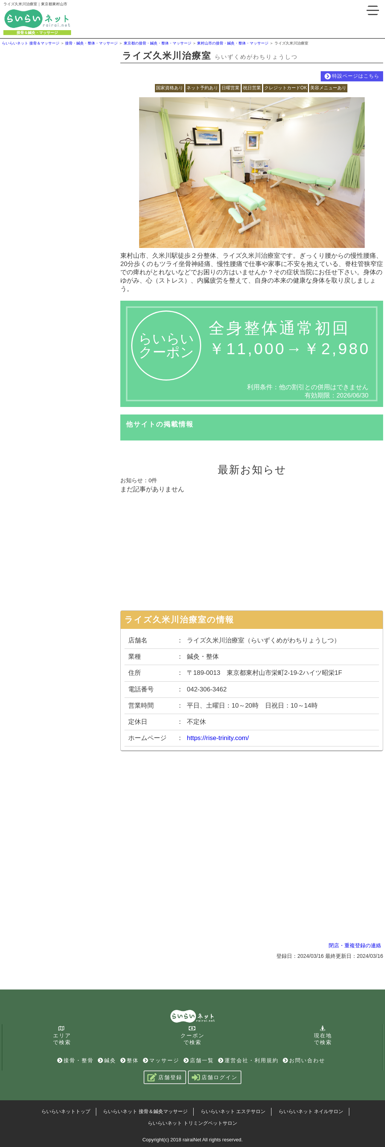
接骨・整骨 (75, 1060)
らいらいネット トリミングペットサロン (192, 1123)
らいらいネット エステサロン (233, 1111)
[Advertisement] (58, 95)
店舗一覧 (198, 1060)
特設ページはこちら (351, 76)
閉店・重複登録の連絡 (355, 945)
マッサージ (161, 1060)
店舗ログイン (215, 1077)
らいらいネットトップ (65, 1111)
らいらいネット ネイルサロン (311, 1111)
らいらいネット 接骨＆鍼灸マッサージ (145, 1111)
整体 (129, 1060)
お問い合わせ (304, 1060)
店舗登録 (164, 1077)
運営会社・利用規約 (248, 1060)
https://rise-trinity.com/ (218, 738)
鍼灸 (107, 1060)
